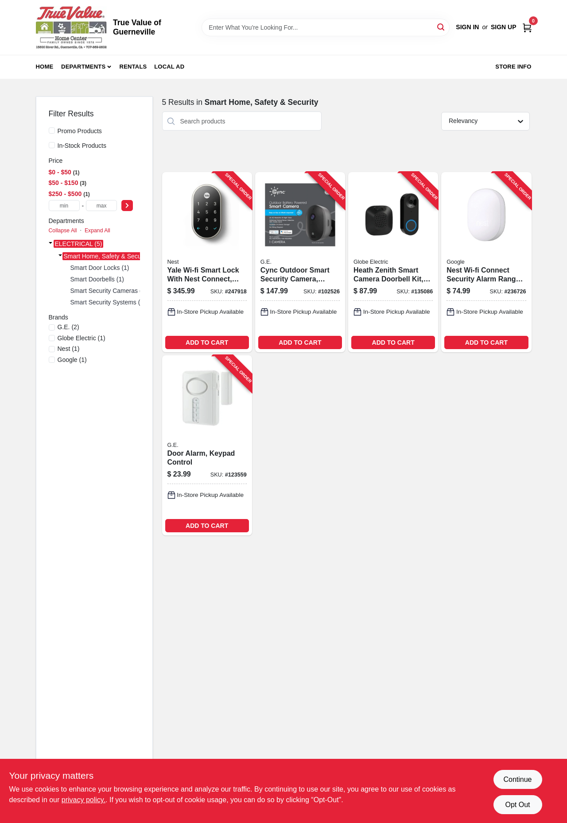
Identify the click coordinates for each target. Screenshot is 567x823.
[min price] (64, 205)
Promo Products (80, 131)
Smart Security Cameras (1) (108, 290)
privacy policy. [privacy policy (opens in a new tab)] (83, 800)
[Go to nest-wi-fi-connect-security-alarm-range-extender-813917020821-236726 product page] (486, 262)
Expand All (97, 230)
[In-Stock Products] (52, 145)
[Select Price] (127, 205)
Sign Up (504, 27)
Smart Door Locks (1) (99, 267)
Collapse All (63, 230)
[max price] (101, 205)
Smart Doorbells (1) (97, 279)
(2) (68, 327)
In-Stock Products (82, 145)
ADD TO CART (207, 342)
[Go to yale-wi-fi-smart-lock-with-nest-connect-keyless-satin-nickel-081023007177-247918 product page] (207, 262)
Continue (517, 779)
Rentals (133, 66)
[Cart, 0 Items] (527, 27)
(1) (81, 338)
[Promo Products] (52, 130)
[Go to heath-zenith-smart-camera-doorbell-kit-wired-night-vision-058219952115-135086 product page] (393, 262)
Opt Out (517, 804)
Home (45, 66)
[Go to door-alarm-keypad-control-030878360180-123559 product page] (207, 445)
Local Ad (169, 66)
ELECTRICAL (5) (78, 243)
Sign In (467, 27)
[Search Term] (326, 27)
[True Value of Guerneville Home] (71, 27)
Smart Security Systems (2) (108, 302)
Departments (83, 66)
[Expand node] (50, 244)
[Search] (441, 26)
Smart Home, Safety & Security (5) (111, 256)
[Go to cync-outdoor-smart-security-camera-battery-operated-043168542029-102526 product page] (300, 262)
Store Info (513, 66)
